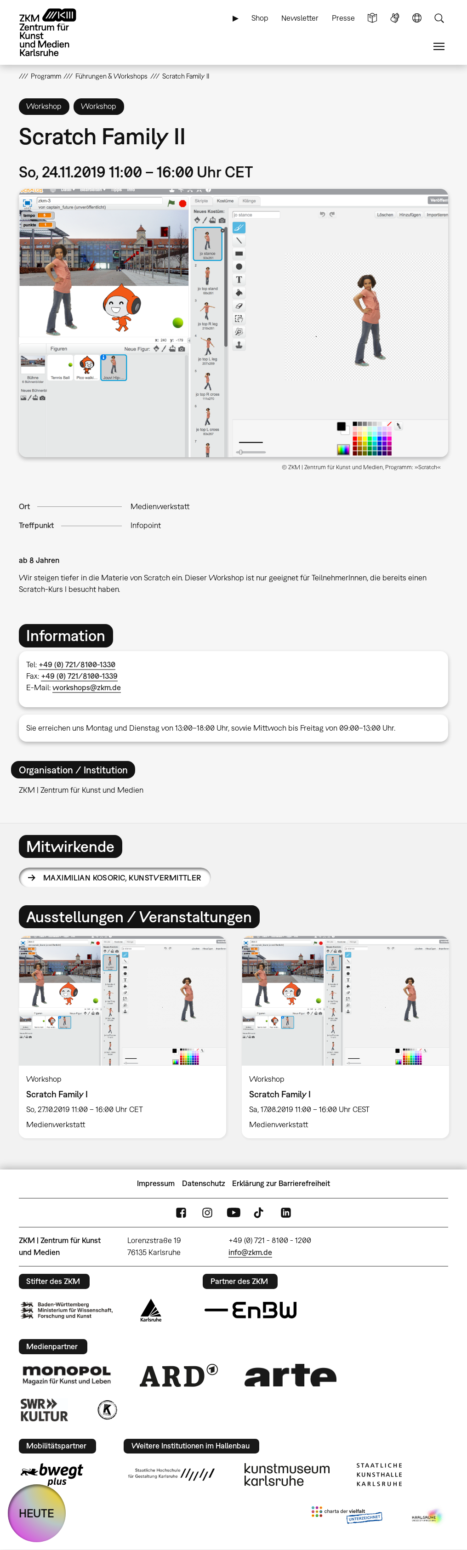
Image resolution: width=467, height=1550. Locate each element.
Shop (259, 18)
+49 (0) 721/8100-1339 (79, 676)
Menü (439, 46)
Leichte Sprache (372, 18)
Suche (439, 18)
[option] (122, 1037)
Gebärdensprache (395, 18)
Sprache (417, 18)
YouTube (233, 1212)
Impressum (156, 1183)
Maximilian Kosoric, (122, 877)
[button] (234, 323)
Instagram (207, 1212)
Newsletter (300, 18)
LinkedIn (286, 1212)
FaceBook (181, 1212)
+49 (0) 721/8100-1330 (77, 664)
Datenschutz (203, 1183)
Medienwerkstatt (160, 506)
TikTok (260, 1212)
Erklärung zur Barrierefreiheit (281, 1183)
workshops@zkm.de (86, 687)
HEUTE (36, 1513)
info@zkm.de (250, 1252)
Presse (343, 18)
